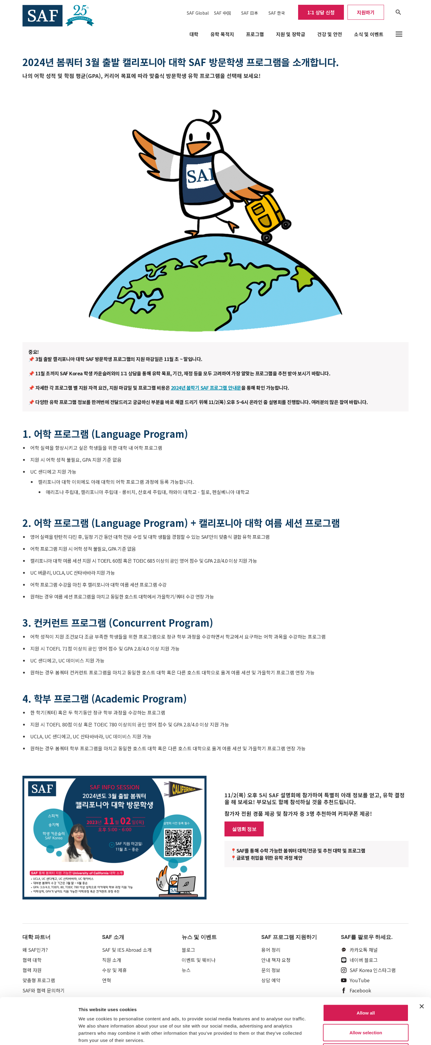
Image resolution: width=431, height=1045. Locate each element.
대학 (193, 34)
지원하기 (366, 12)
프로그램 (255, 34)
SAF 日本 (249, 13)
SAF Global (198, 13)
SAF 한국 (276, 13)
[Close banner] (422, 960)
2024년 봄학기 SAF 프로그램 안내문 (206, 387)
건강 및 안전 (329, 34)
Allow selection (365, 986)
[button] (399, 34)
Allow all (366, 966)
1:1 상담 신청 (321, 12)
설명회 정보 (244, 829)
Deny (365, 1005)
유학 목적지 (222, 34)
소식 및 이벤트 (368, 34)
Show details (314, 1033)
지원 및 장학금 (290, 34)
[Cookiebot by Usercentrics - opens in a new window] (39, 1033)
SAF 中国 (222, 13)
